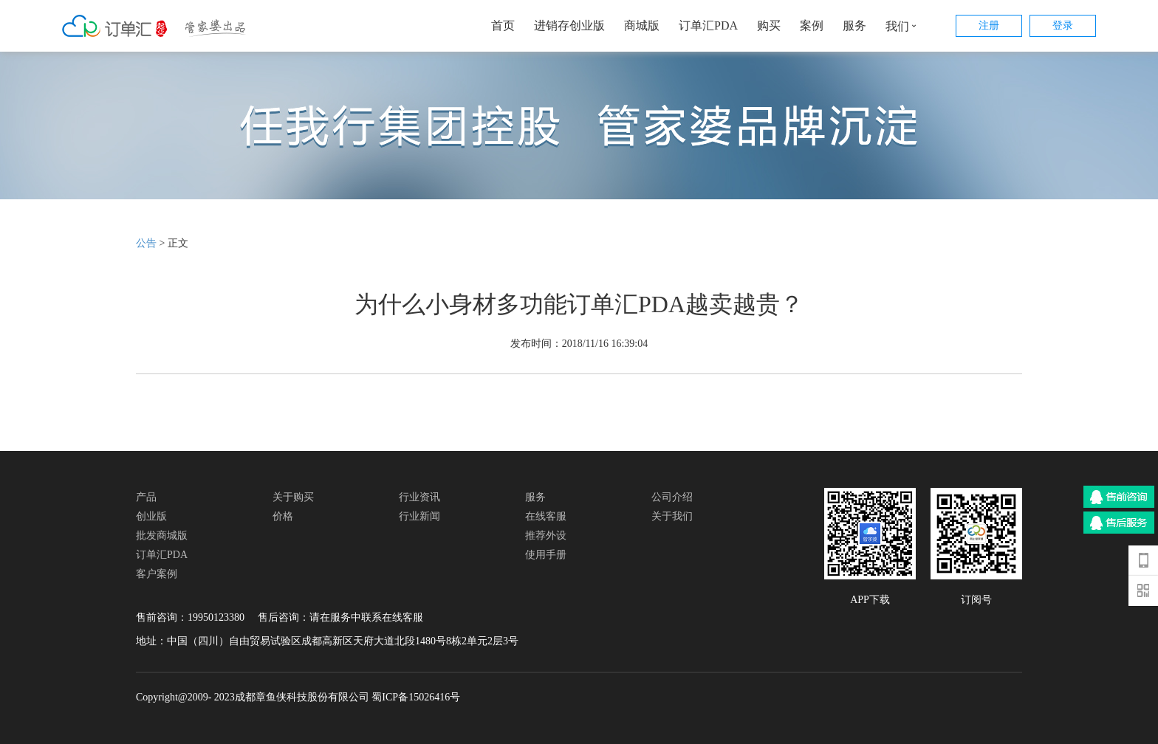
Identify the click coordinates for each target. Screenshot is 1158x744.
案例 (811, 25)
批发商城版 (162, 535)
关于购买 (293, 497)
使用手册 (545, 554)
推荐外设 (545, 535)
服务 (854, 25)
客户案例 (156, 573)
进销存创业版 (569, 25)
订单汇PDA (708, 25)
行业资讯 (419, 497)
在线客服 (545, 516)
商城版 (641, 25)
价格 (283, 516)
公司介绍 (672, 497)
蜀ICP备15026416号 (415, 697)
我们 (904, 26)
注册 (989, 25)
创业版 (151, 516)
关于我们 (672, 516)
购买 (769, 25)
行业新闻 (419, 516)
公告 (146, 243)
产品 (146, 497)
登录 (1062, 25)
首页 (503, 25)
